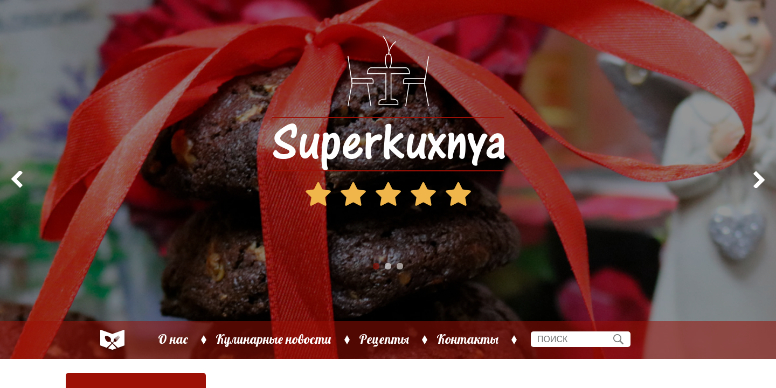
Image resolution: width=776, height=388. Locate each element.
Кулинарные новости (273, 339)
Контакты (467, 339)
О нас (173, 339)
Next (762, 179)
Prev (14, 179)
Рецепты (384, 339)
